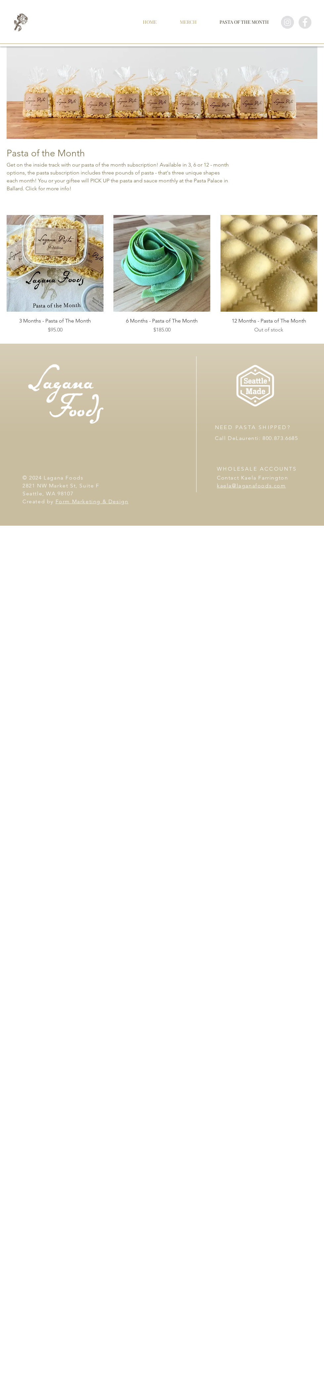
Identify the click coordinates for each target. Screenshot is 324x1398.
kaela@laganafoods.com (251, 485)
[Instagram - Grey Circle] (287, 22)
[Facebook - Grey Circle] (305, 22)
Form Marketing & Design (92, 501)
